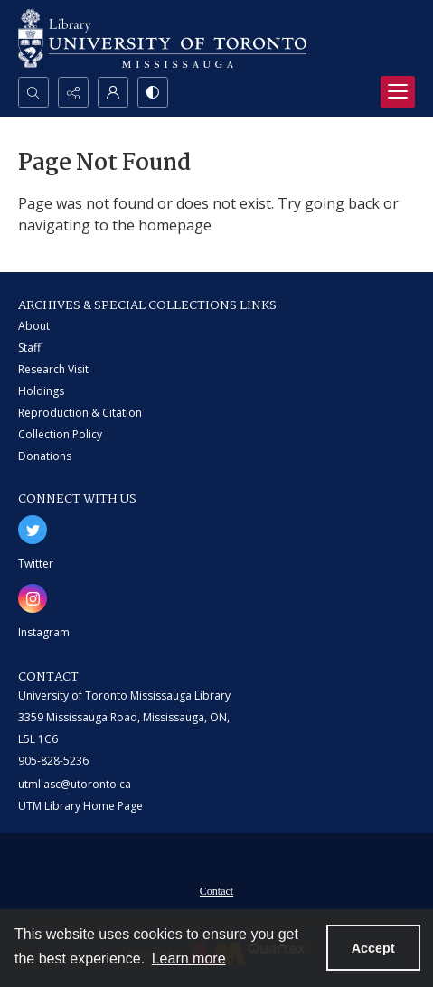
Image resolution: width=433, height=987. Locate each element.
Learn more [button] (189, 958)
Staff (29, 347)
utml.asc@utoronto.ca (74, 784)
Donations (44, 456)
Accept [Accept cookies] (373, 948)
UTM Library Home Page (80, 805)
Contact (216, 891)
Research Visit (53, 369)
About (34, 326)
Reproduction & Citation (80, 412)
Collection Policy (60, 434)
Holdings (41, 391)
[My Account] (113, 92)
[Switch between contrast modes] (152, 92)
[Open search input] (33, 92)
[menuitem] (216, 889)
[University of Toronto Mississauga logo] (162, 38)
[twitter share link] (32, 529)
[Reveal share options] (73, 92)
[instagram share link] (32, 598)
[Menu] (398, 92)
